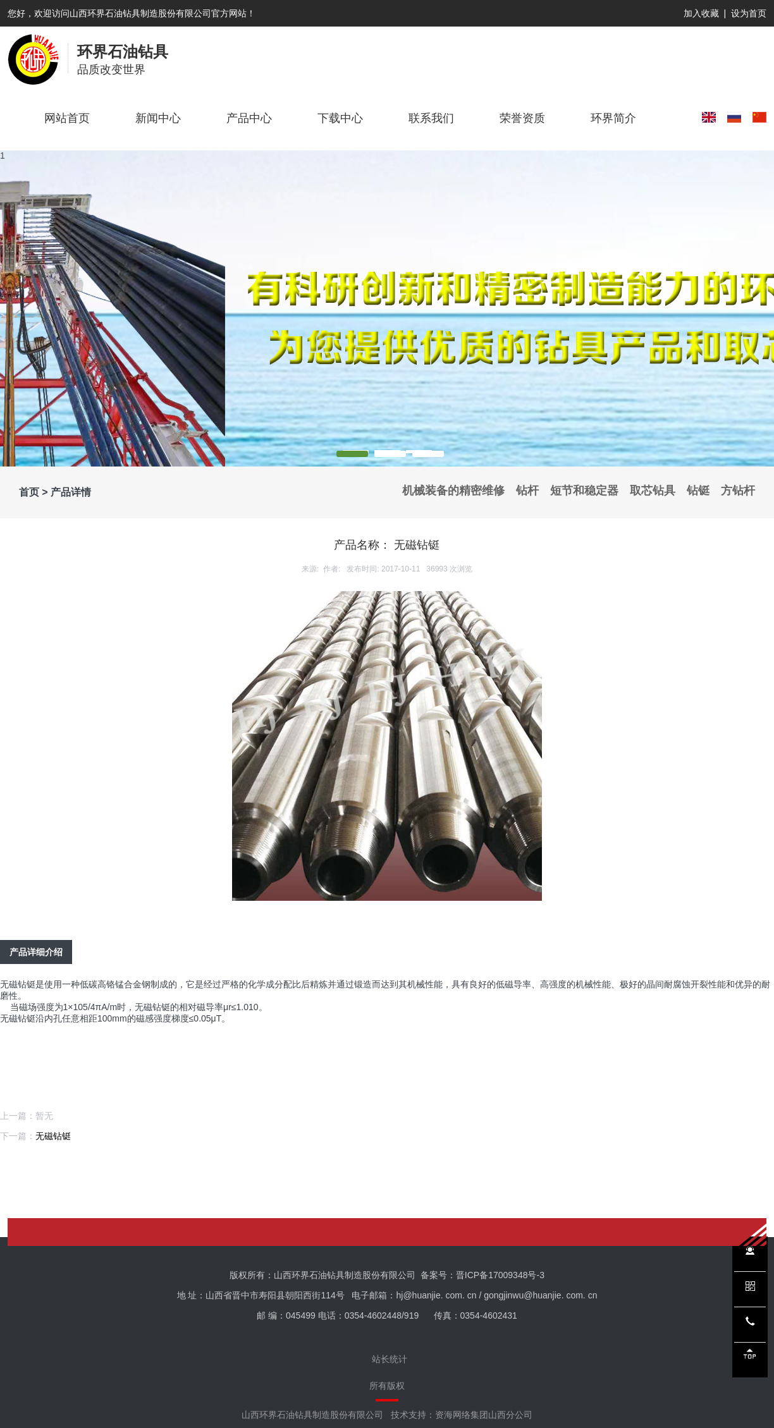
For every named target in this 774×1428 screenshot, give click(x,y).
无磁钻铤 (53, 1136)
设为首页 (748, 13)
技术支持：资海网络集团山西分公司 (461, 1415)
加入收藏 (701, 13)
